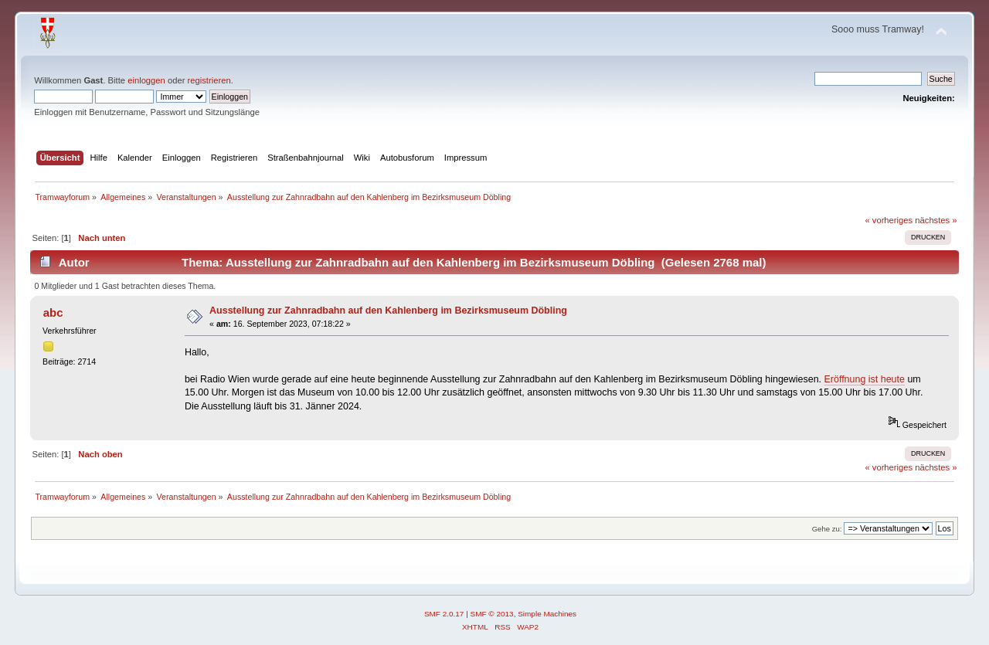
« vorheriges (889, 220)
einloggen (146, 80)
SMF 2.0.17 (444, 613)
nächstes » (936, 220)
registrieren (209, 80)
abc (53, 312)
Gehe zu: (827, 528)
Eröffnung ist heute (864, 379)
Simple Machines (547, 613)
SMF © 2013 (492, 613)
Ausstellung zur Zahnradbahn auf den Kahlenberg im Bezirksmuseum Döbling (388, 310)
